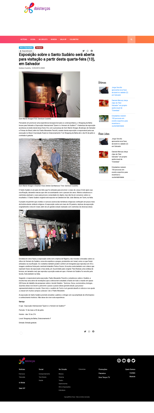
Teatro (61, 380)
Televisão (22, 377)
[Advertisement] (93, 18)
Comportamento (44, 374)
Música (61, 374)
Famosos (22, 374)
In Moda (54, 39)
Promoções (103, 369)
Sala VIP (63, 39)
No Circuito (43, 39)
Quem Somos (130, 369)
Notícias (24, 39)
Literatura (62, 390)
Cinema (61, 377)
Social (32, 39)
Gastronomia (63, 383)
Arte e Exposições (65, 387)
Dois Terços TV (104, 377)
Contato (132, 373)
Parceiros (102, 373)
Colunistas (74, 39)
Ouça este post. (26, 51)
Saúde (41, 380)
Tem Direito (42, 377)
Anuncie (132, 377)
